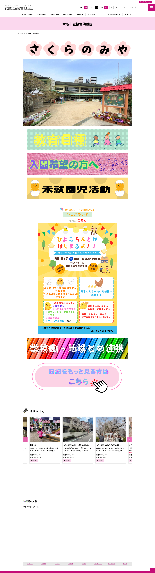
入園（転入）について (95, 14)
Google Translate (145, 2)
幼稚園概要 (41, 14)
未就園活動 (67, 14)
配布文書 (128, 14)
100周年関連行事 (113, 14)
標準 (106, 7)
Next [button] (129, 439)
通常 (86, 7)
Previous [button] (25, 439)
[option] (45, 440)
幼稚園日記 (54, 14)
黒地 (96, 7)
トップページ (28, 14)
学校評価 (80, 14)
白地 (91, 7)
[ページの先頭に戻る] (152, 570)
